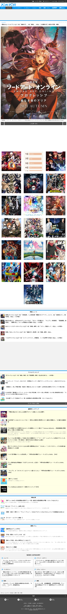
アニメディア (54, 8)
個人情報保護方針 (40, 603)
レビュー (35, 7)
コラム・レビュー (41, 569)
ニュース (9, 7)
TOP (33, 596)
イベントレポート (17, 7)
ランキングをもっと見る (33, 403)
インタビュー (27, 7)
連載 (38, 580)
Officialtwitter (38, 599)
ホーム (2, 7)
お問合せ (25, 603)
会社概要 (34, 603)
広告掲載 (29, 603)
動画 (40, 7)
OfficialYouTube (53, 599)
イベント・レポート (42, 557)
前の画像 (2, 123)
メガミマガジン (62, 8)
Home (8, 599)
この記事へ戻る (33, 123)
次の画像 (64, 123)
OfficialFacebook (21, 599)
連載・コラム (46, 7)
